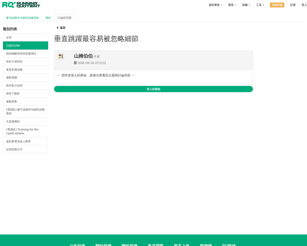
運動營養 (11, 101)
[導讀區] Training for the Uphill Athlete (22, 131)
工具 (260, 5)
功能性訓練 (13, 45)
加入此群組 (153, 89)
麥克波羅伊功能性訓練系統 (22, 18)
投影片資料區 (14, 61)
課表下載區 (13, 93)
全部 (9, 37)
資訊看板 (215, 5)
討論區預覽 (64, 18)
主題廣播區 (13, 121)
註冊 (293, 5)
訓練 (246, 5)
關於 (48, 18)
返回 (60, 27)
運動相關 (11, 77)
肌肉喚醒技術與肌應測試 (21, 53)
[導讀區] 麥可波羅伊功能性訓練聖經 (25, 111)
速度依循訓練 (14, 69)
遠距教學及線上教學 (18, 141)
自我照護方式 (14, 149)
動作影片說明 (14, 85)
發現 (232, 5)
